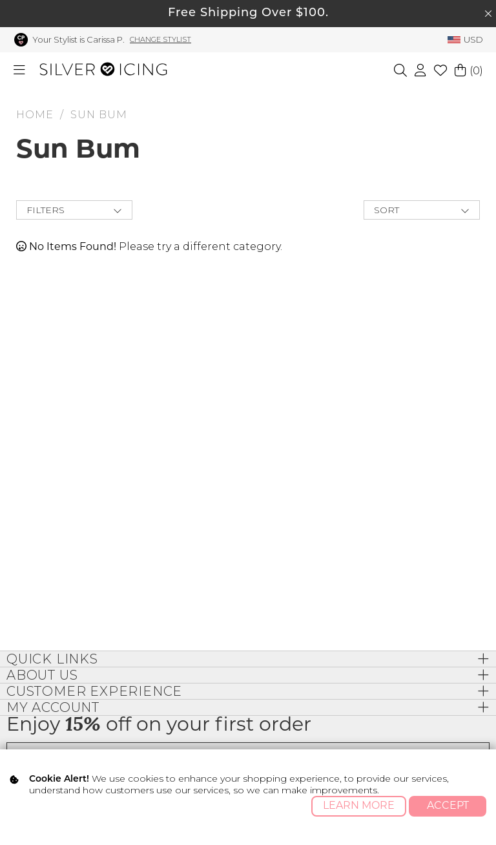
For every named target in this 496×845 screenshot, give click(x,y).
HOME (35, 115)
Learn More (359, 806)
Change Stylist (160, 39)
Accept (448, 806)
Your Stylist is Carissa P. (78, 39)
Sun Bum (98, 115)
